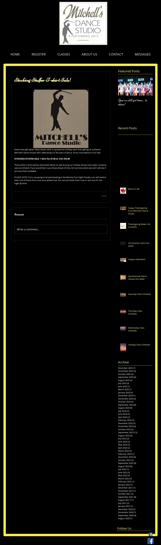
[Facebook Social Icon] (150, 541)
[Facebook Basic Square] (150, 534)
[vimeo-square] (155, 541)
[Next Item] (147, 85)
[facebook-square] (146, 541)
